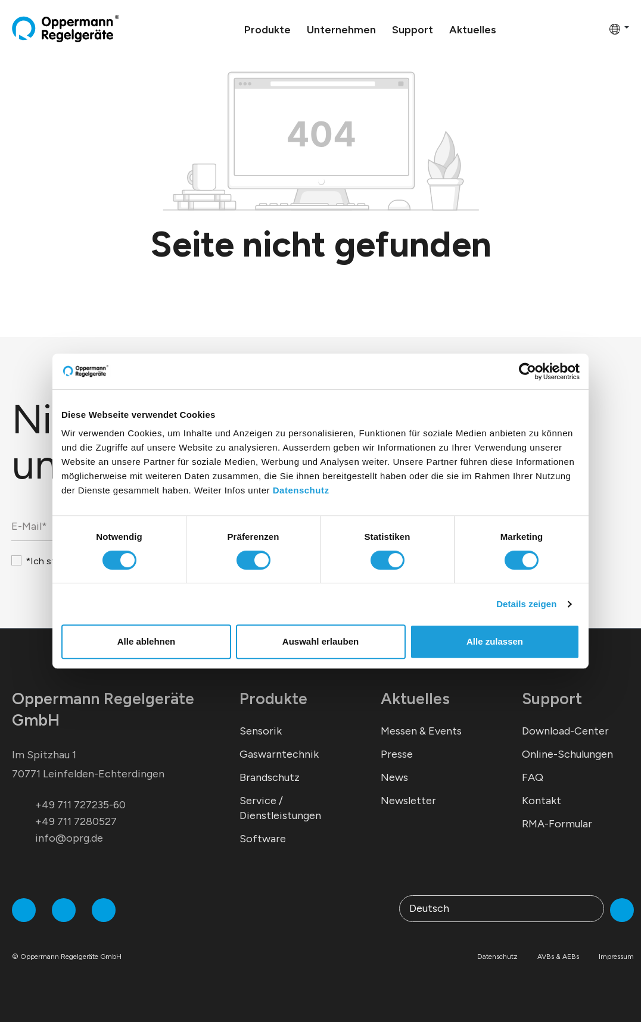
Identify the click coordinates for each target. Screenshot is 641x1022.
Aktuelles (415, 698)
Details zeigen (526, 604)
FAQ (532, 777)
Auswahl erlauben (320, 641)
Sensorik (260, 730)
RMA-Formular (557, 823)
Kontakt (541, 800)
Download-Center (565, 730)
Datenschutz (301, 490)
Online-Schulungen (567, 754)
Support (552, 698)
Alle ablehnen (146, 641)
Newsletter (408, 800)
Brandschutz (269, 777)
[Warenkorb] (596, 28)
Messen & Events (421, 730)
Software (262, 838)
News (394, 777)
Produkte (273, 698)
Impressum (616, 956)
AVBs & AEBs (558, 956)
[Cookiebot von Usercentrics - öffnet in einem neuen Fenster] (527, 371)
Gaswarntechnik (279, 754)
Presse (397, 754)
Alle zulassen (494, 641)
